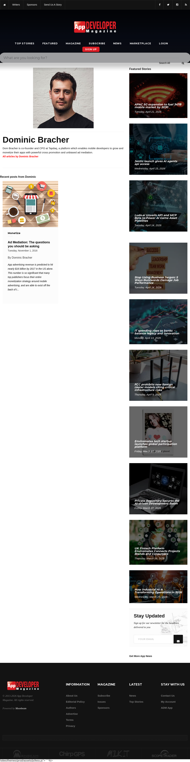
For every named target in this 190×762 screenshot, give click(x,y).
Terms (70, 719)
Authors (71, 707)
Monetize (14, 233)
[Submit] (183, 10)
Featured (50, 43)
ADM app (167, 707)
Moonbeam (20, 708)
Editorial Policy (75, 701)
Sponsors (104, 707)
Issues (102, 701)
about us (72, 695)
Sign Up (91, 49)
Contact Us (168, 695)
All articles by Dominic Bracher (20, 156)
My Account (168, 701)
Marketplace (140, 43)
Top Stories (24, 43)
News (117, 43)
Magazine (73, 43)
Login (163, 43)
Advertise (72, 713)
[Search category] (164, 10)
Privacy (70, 725)
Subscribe (97, 43)
